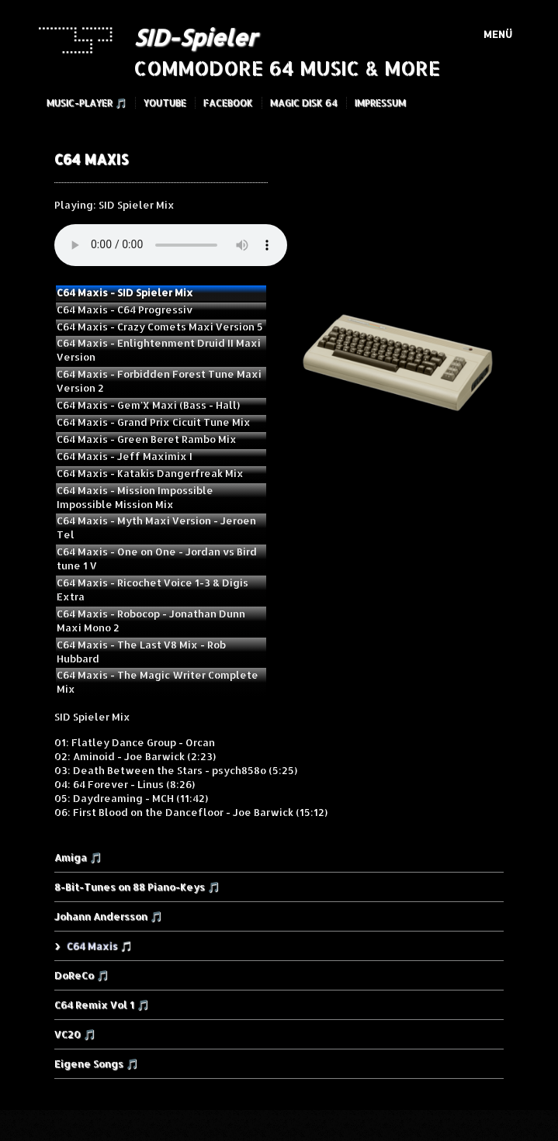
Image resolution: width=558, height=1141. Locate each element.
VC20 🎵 (74, 1034)
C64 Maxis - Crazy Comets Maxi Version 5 (160, 326)
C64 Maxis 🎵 (99, 945)
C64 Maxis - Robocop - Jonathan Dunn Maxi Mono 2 (151, 620)
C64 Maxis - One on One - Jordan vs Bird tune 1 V (157, 558)
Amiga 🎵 (78, 857)
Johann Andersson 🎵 (108, 916)
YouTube (165, 103)
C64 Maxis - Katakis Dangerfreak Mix (150, 473)
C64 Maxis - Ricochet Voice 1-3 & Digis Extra (152, 589)
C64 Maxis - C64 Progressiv (124, 309)
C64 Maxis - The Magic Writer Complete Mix (157, 682)
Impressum (380, 103)
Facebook (228, 103)
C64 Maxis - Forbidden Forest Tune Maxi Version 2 (159, 381)
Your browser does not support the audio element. (170, 245)
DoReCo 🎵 (81, 975)
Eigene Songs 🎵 (96, 1063)
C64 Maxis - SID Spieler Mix (125, 292)
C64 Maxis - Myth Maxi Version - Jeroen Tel (156, 527)
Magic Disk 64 (304, 103)
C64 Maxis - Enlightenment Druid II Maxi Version (159, 350)
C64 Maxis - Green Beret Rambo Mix (147, 439)
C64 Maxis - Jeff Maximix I (124, 456)
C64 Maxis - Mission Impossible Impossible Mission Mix (135, 497)
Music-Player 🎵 (87, 103)
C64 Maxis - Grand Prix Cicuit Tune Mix (154, 422)
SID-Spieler (194, 37)
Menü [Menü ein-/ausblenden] (497, 34)
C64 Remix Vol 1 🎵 (101, 1004)
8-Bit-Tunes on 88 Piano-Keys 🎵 (137, 886)
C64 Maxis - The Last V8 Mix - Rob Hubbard (141, 651)
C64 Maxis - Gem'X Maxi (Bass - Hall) (148, 405)
